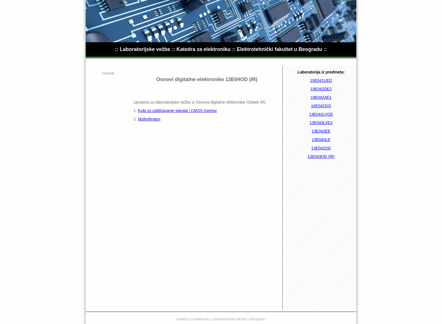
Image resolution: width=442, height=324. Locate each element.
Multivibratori (149, 119)
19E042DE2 (321, 89)
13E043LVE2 (321, 122)
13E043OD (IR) (321, 156)
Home (108, 73)
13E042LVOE (321, 114)
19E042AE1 (321, 97)
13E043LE (321, 139)
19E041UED (321, 80)
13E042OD (321, 148)
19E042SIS (321, 106)
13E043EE (321, 131)
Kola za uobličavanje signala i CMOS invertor (177, 110)
